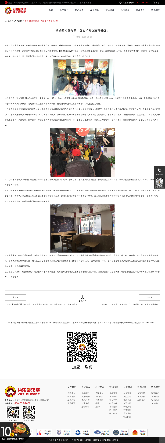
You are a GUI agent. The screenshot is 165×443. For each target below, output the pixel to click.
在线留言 (155, 397)
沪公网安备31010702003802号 (85, 440)
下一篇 (149, 297)
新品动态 (85, 393)
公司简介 (71, 393)
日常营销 (113, 397)
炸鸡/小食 (85, 400)
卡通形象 (99, 400)
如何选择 (127, 393)
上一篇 (16, 297)
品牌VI (98, 403)
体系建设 (71, 403)
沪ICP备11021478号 (109, 440)
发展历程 (71, 400)
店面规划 (99, 393)
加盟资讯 (141, 393)
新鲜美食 (79, 10)
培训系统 (127, 413)
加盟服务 (125, 10)
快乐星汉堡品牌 (66, 51)
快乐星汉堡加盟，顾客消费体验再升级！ (42, 21)
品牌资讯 (141, 400)
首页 (51, 10)
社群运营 (113, 407)
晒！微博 (113, 410)
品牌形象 (94, 10)
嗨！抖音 (113, 413)
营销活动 (110, 10)
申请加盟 (127, 410)
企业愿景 (71, 397)
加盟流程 (127, 397)
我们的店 (99, 397)
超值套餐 (85, 407)
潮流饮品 (85, 403)
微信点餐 (113, 403)
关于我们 (64, 10)
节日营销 (113, 400)
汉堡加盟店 (77, 272)
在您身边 (127, 400)
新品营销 (113, 393)
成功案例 (18, 21)
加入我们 (155, 403)
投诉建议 (155, 400)
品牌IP (98, 407)
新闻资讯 (140, 10)
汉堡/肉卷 (85, 397)
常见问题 (127, 417)
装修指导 (127, 407)
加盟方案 (127, 403)
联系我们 (155, 10)
